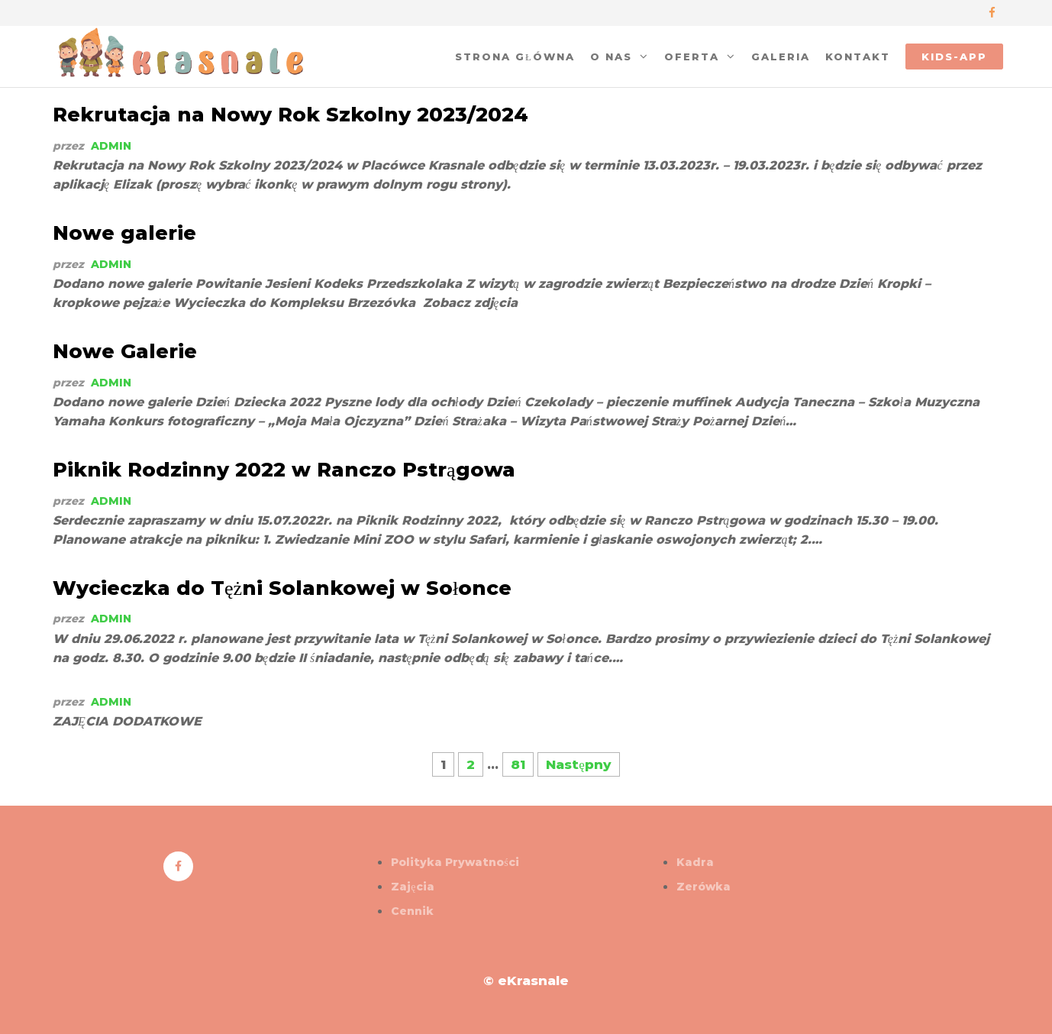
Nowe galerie (124, 233)
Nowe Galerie (125, 351)
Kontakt (857, 56)
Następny (579, 764)
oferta (691, 56)
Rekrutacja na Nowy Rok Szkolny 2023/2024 (290, 114)
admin (111, 146)
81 (518, 764)
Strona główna (515, 56)
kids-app (954, 56)
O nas (611, 56)
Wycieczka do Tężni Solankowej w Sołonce (282, 588)
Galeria (780, 56)
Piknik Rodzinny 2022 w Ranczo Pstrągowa (284, 469)
